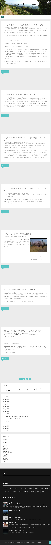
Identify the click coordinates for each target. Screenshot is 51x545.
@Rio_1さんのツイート (7, 477)
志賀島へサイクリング (14, 510)
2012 (6, 409)
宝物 (4, 461)
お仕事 (4, 455)
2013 (6, 408)
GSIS (4, 441)
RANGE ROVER (6, 452)
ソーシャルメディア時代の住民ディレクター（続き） (18, 416)
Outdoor (5, 451)
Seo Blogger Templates (35, 542)
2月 (7, 423)
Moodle (5, 446)
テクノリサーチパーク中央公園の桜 (37, 256)
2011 (6, 411)
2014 (6, 406)
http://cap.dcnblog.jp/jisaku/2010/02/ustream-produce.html (16, 334)
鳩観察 (4, 459)
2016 (6, 403)
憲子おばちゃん (13, 522)
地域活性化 (5, 457)
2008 (6, 426)
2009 (6, 425)
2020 (6, 399)
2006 (6, 430)
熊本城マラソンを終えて (15, 503)
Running (5, 454)
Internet (5, 442)
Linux (4, 444)
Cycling (4, 439)
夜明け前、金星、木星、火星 (16, 530)
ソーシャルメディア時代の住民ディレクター (16, 418)
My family (5, 448)
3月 (7, 421)
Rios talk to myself (25, 4)
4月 (7, 420)
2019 (6, 401)
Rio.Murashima (42, 259)
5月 (7, 415)
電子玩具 (5, 458)
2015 (6, 404)
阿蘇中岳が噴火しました (15, 517)
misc (4, 445)
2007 (6, 428)
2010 (6, 413)
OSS (4, 449)
